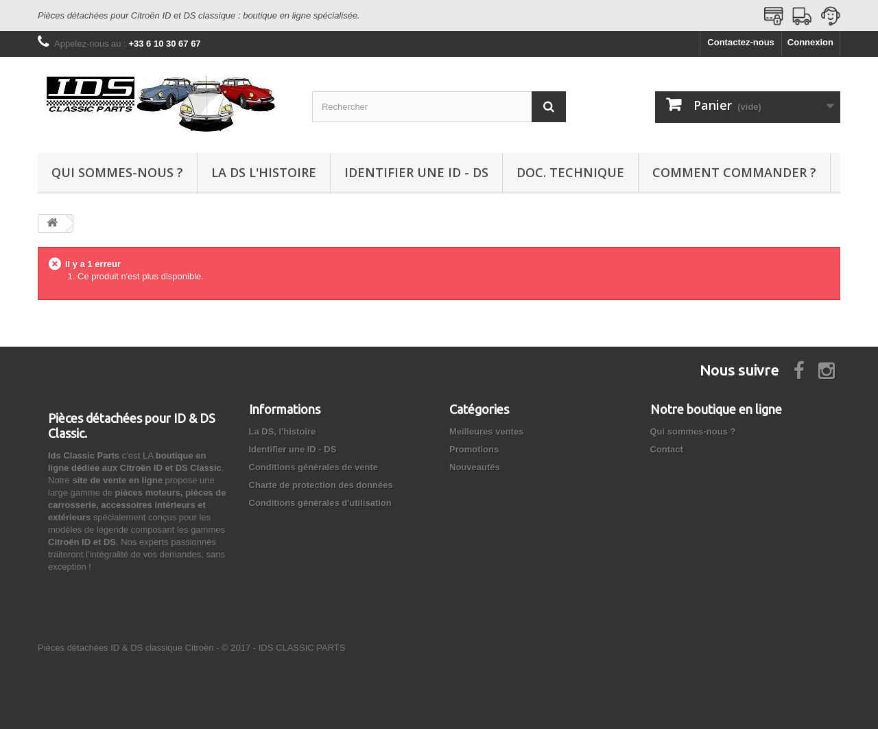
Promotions (474, 449)
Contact (666, 449)
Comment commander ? (734, 172)
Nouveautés (474, 467)
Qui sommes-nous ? (117, 172)
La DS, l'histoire (282, 431)
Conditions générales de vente (314, 467)
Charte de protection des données (321, 485)
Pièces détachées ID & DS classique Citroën (126, 648)
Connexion (810, 42)
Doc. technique (570, 172)
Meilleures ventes (486, 431)
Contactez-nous (740, 42)
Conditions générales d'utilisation (320, 503)
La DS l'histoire (263, 172)
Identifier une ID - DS (416, 172)
